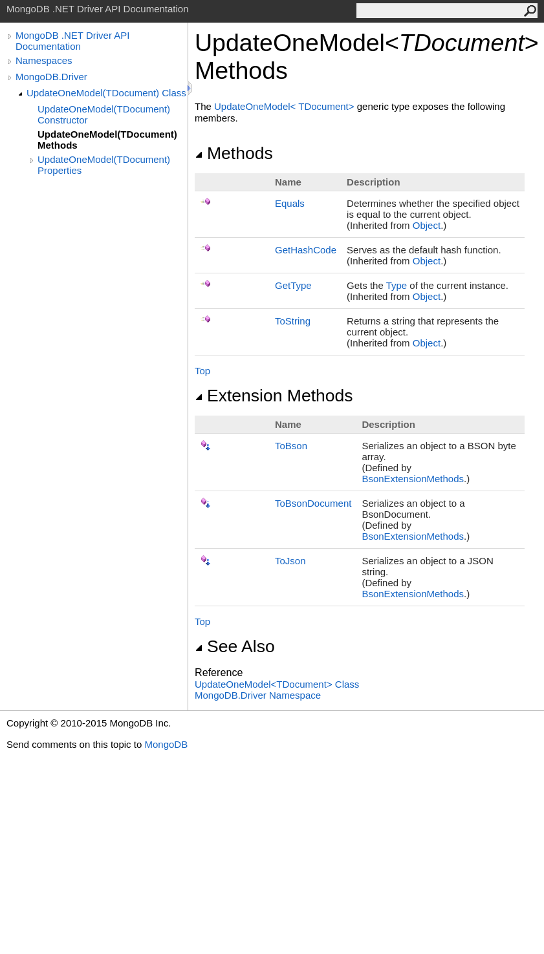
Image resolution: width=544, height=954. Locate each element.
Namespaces (44, 60)
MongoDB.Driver (51, 76)
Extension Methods (274, 395)
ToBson (291, 445)
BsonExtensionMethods (413, 478)
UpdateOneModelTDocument (285, 106)
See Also (235, 646)
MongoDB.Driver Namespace (258, 695)
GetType (293, 285)
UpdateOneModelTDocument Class (277, 684)
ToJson (290, 560)
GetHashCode (305, 249)
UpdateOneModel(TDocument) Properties (104, 165)
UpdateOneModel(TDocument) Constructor (104, 114)
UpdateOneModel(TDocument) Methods (107, 140)
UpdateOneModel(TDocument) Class (106, 92)
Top (202, 370)
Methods (234, 153)
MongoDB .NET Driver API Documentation (72, 41)
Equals (290, 203)
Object (427, 225)
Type (397, 285)
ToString (292, 320)
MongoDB (166, 744)
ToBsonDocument (313, 503)
